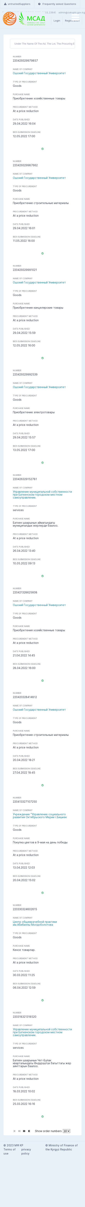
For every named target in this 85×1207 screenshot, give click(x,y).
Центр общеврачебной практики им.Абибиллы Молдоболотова (35, 923)
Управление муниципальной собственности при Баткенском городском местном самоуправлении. (42, 494)
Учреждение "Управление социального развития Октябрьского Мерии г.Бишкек (40, 816)
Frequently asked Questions (57, 3)
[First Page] (14, 1130)
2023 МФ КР (15, 1145)
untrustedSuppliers (17, 3)
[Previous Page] (19, 1130)
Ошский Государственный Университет (39, 73)
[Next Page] (24, 1130)
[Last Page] (29, 1130)
